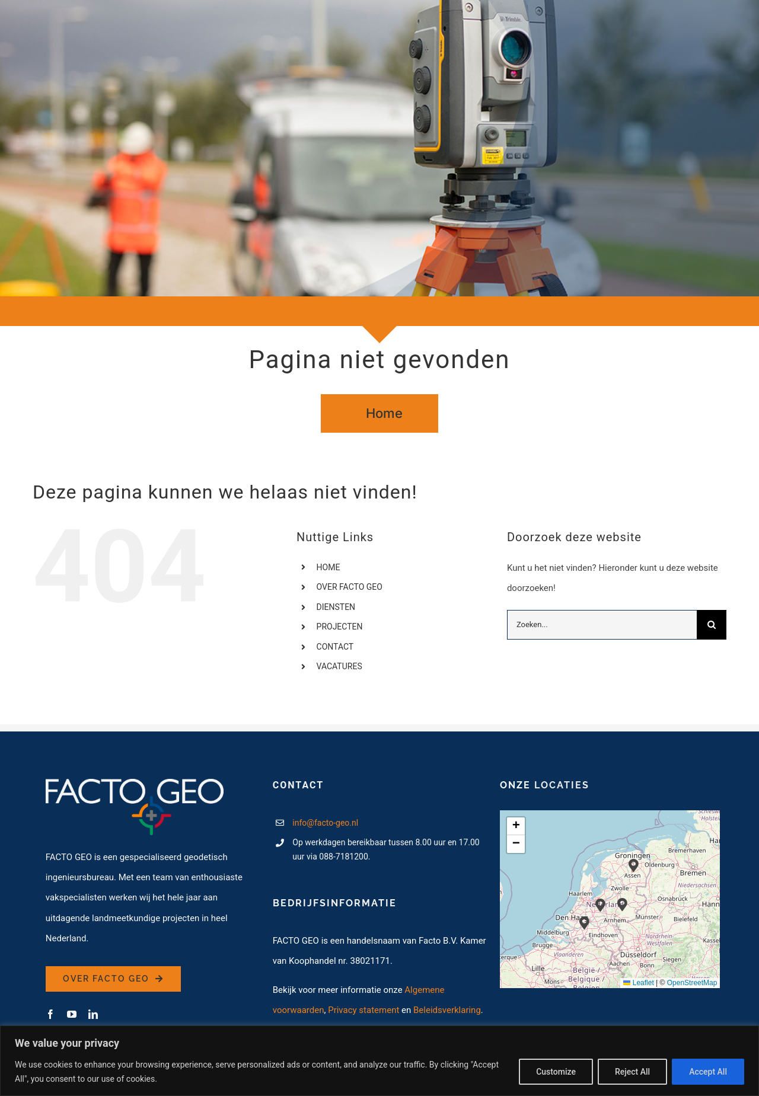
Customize (556, 1071)
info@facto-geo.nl (325, 822)
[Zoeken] (711, 625)
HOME (328, 567)
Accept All (708, 1071)
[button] (622, 904)
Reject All (632, 1071)
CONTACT (335, 646)
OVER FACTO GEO (349, 587)
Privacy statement (363, 1010)
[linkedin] (93, 1014)
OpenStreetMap (692, 983)
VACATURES (339, 666)
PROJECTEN (340, 626)
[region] (379, 1060)
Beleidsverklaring (447, 1010)
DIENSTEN (336, 607)
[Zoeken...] (602, 625)
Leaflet (638, 983)
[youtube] (71, 1014)
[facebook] (50, 1014)
